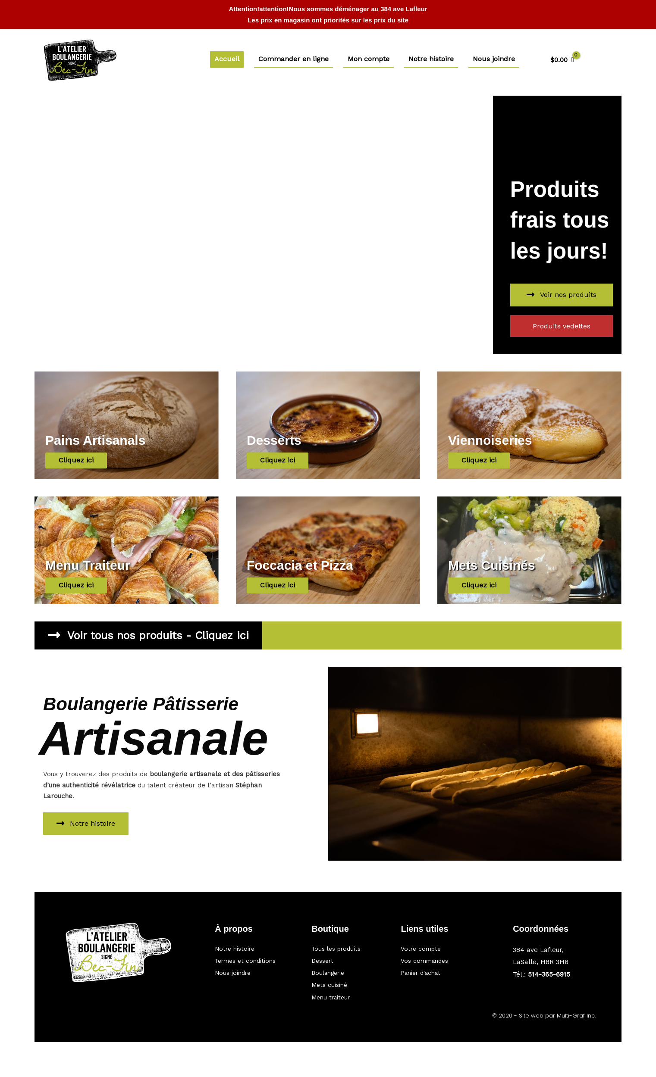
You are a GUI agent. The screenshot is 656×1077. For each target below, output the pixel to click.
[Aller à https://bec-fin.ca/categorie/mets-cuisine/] (347, 984)
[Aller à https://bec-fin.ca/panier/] (442, 970)
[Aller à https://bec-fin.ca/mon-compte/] (442, 944)
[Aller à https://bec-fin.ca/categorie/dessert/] (347, 957)
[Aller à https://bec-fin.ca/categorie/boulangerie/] (347, 970)
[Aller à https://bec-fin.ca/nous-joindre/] (254, 970)
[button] (561, 295)
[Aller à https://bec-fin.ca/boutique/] (347, 944)
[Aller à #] (254, 957)
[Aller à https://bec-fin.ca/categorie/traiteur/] (347, 996)
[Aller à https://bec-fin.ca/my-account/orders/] (442, 957)
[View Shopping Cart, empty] (562, 60)
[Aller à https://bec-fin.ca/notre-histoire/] (254, 944)
